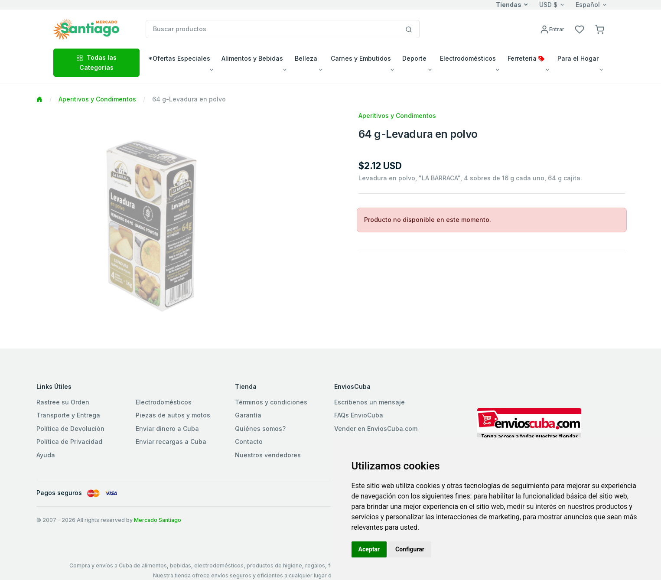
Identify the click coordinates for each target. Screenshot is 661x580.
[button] (599, 29)
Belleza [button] (306, 58)
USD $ (548, 4)
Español (588, 4)
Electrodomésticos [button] (468, 58)
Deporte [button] (414, 58)
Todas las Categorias (96, 62)
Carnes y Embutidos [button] (361, 58)
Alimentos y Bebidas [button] (252, 58)
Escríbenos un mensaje (369, 402)
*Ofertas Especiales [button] (179, 58)
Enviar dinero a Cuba (167, 428)
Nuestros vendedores (268, 455)
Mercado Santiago (157, 520)
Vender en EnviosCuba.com (375, 428)
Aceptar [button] (369, 549)
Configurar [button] (409, 549)
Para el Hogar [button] (578, 58)
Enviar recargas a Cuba (171, 441)
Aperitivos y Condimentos (97, 99)
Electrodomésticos (164, 402)
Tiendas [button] (508, 4)
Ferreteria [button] (526, 58)
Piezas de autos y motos (173, 415)
